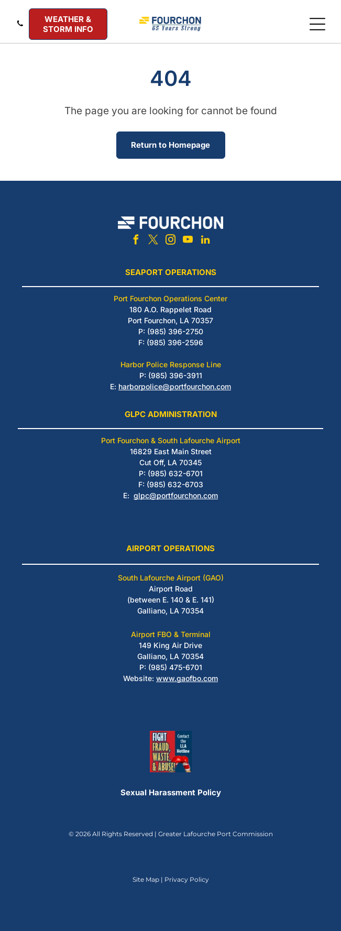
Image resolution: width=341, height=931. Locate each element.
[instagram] (170, 241)
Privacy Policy (186, 879)
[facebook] (136, 241)
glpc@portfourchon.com (176, 495)
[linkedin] (205, 241)
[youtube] (188, 241)
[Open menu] (317, 24)
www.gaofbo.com (187, 678)
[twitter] (153, 241)
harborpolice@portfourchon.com (174, 386)
